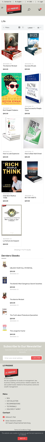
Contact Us (6, 2)
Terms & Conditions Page (22, 430)
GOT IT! (22, 438)
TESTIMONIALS (11, 406)
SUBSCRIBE (36, 358)
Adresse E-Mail (11, 417)
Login (40, 2)
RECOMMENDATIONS (13, 404)
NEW (8, 398)
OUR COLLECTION (12, 401)
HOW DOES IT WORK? (14, 409)
